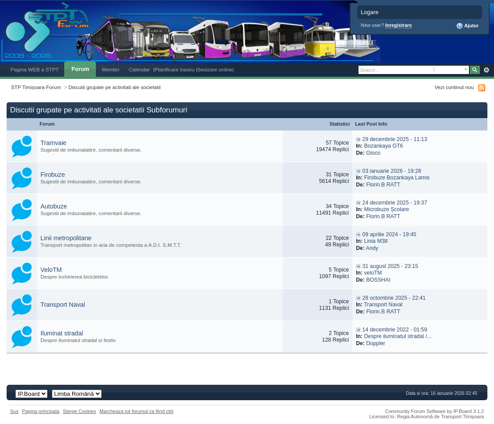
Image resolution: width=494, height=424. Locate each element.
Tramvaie (53, 142)
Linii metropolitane (65, 238)
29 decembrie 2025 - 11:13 (395, 139)
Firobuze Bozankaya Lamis (397, 178)
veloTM (373, 273)
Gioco (373, 153)
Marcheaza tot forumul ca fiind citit (136, 411)
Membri (110, 69)
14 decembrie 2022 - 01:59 (395, 330)
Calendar (139, 69)
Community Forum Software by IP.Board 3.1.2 (434, 411)
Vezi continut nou (454, 87)
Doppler (375, 343)
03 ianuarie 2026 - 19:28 (391, 171)
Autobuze (53, 206)
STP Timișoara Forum (36, 87)
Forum (80, 69)
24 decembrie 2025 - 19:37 (395, 203)
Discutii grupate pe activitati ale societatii (115, 87)
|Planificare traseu (174, 69)
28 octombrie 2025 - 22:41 (394, 298)
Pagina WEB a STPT (35, 69)
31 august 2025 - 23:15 (390, 266)
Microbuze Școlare (386, 209)
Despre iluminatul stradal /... (398, 336)
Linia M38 (376, 241)
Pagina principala (40, 411)
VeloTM (51, 269)
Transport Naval (62, 304)
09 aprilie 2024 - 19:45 (389, 234)
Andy (372, 248)
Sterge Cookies (79, 411)
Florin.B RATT (383, 185)
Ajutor (467, 26)
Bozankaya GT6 (383, 146)
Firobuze (52, 174)
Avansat (486, 70)
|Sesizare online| (215, 69)
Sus (14, 411)
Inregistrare (398, 25)
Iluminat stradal (61, 333)
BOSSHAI (378, 280)
